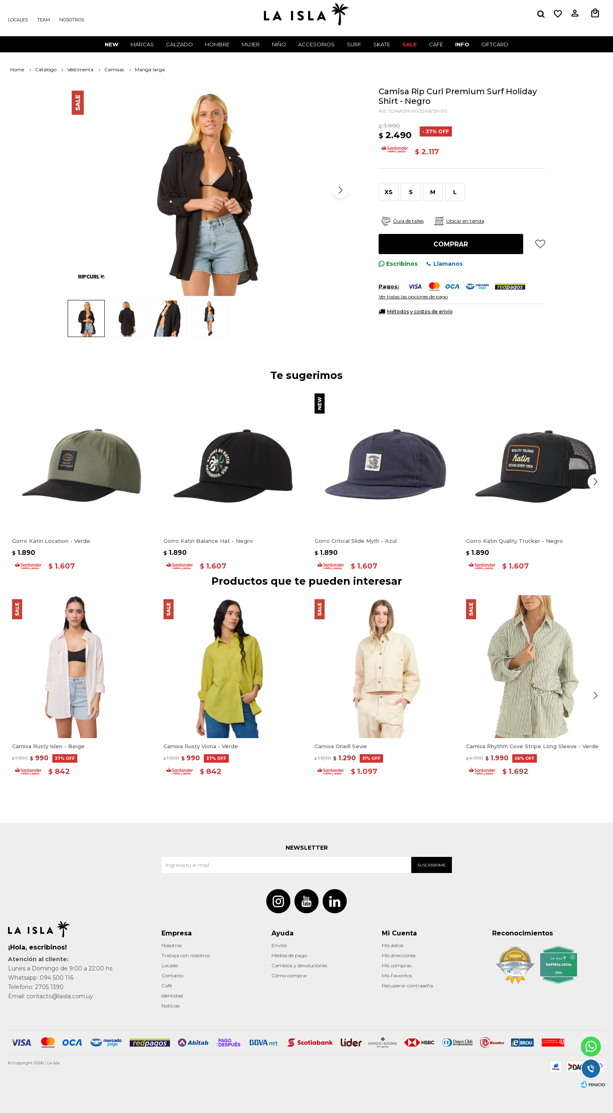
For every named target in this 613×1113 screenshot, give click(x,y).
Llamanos (448, 263)
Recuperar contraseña (407, 986)
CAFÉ (436, 44)
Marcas (142, 44)
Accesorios (316, 44)
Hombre (217, 44)
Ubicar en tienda (465, 221)
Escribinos (402, 263)
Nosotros (71, 20)
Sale (409, 44)
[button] (340, 190)
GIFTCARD (494, 44)
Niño (279, 44)
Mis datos (392, 945)
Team (43, 20)
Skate (381, 44)
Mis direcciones (399, 955)
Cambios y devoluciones (299, 965)
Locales (18, 20)
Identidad (172, 996)
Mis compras (396, 965)
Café (167, 986)
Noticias (171, 1006)
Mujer (251, 44)
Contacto (172, 975)
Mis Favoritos (397, 975)
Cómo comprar (289, 975)
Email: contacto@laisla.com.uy (50, 996)
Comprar (450, 244)
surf (354, 44)
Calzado (179, 44)
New (111, 44)
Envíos (279, 945)
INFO (462, 44)
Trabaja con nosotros (186, 955)
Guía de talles (408, 221)
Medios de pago (289, 955)
